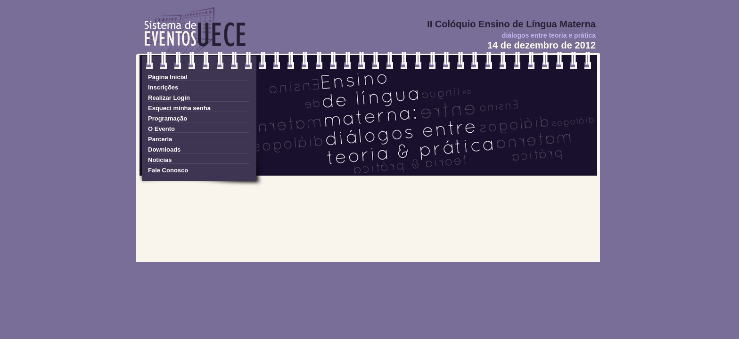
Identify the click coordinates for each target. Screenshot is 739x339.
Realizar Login (169, 97)
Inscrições (163, 87)
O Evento (161, 128)
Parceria (160, 139)
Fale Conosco (168, 170)
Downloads (164, 149)
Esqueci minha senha (179, 108)
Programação (167, 118)
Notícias (160, 159)
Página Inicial (167, 77)
